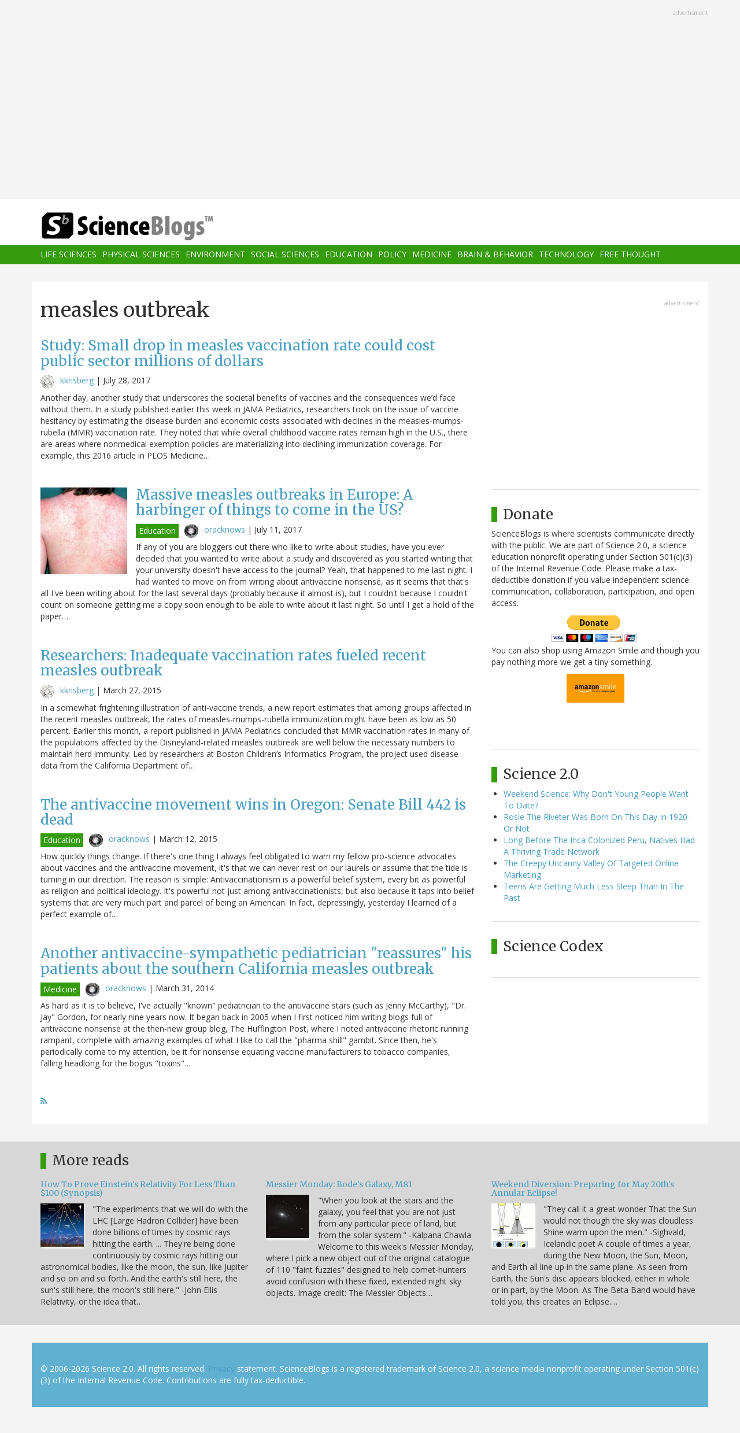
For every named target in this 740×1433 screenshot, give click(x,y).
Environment (215, 254)
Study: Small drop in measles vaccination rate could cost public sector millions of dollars (237, 353)
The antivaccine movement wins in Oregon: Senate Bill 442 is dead (253, 812)
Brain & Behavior (495, 254)
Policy (392, 254)
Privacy (221, 1368)
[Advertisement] (370, 101)
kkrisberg (77, 380)
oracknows (224, 529)
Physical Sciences (141, 254)
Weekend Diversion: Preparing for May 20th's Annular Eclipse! (582, 1188)
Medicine (432, 254)
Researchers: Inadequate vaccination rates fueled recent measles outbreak (233, 663)
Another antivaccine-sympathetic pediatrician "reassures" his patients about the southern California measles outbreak (256, 960)
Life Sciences (68, 254)
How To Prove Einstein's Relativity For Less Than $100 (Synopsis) (137, 1188)
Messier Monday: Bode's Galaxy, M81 (339, 1184)
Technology (566, 254)
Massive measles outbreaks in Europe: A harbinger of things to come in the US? (274, 502)
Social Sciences (285, 254)
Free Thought (630, 254)
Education (348, 254)
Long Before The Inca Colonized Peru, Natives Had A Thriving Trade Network (599, 845)
